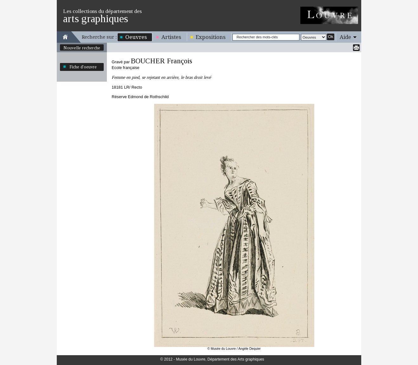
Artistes (171, 37)
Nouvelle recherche (81, 47)
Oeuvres (136, 37)
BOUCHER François (161, 61)
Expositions (210, 37)
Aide (345, 37)
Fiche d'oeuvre (83, 66)
